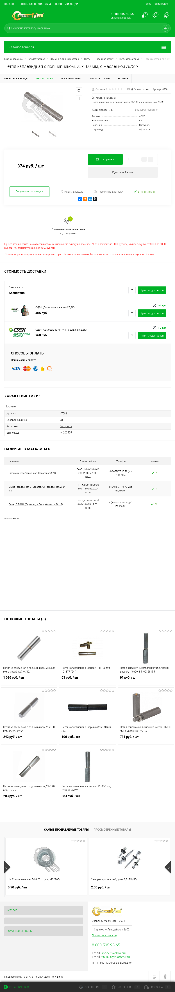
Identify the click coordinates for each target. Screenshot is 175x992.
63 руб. (87, 680)
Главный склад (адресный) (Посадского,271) (32, 473)
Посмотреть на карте (104, 935)
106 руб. (87, 739)
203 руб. (29, 798)
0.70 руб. (17, 887)
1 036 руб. (29, 680)
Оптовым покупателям (35, 4)
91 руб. (146, 680)
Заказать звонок (121, 17)
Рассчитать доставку (108, 192)
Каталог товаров (87, 47)
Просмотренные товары (112, 829)
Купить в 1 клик (122, 172)
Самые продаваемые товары (66, 829)
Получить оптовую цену (29, 192)
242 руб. (29, 739)
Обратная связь (17, 987)
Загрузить (144, 125)
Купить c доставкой (152, 290)
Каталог (9, 4)
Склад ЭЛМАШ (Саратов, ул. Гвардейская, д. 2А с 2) (36, 504)
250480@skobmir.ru (115, 957)
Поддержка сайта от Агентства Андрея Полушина (33, 976)
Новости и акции (66, 4)
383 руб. (87, 798)
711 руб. (146, 739)
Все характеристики (146, 109)
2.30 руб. (73, 887)
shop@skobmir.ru (113, 953)
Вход (148, 3)
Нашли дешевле (71, 192)
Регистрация (161, 3)
